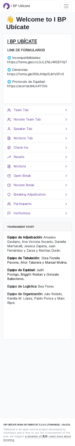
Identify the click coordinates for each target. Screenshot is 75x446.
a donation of (36, 436)
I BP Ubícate (16, 6)
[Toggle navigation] (66, 6)
